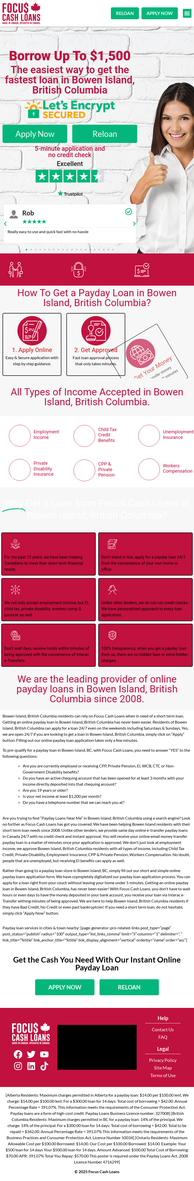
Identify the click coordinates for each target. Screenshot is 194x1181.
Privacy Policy (163, 1060)
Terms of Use (163, 1075)
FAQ (162, 1037)
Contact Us (163, 1029)
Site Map (163, 1068)
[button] (187, 13)
